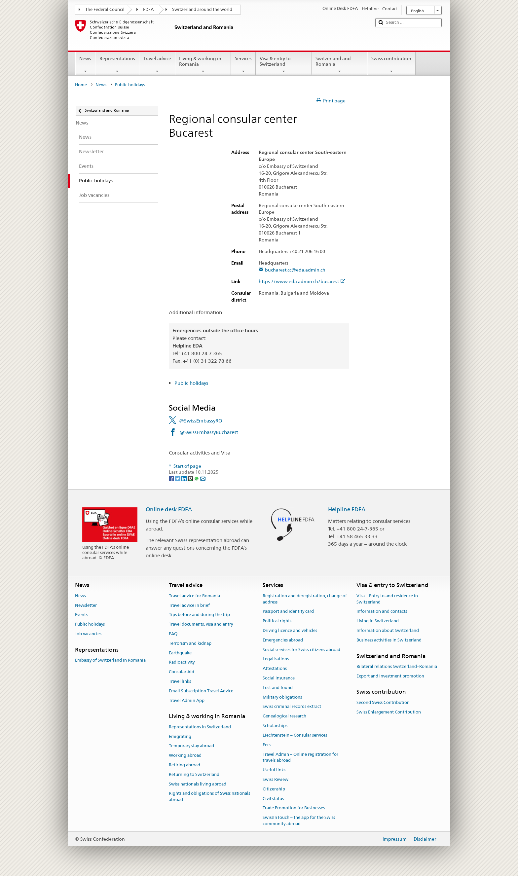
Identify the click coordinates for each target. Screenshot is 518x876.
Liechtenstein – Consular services (295, 735)
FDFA (148, 9)
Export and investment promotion (390, 676)
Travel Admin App (186, 700)
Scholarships (275, 725)
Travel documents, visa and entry (201, 624)
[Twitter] (178, 478)
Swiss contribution (391, 65)
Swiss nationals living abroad (197, 784)
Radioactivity (182, 662)
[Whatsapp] (197, 478)
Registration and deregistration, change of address (305, 598)
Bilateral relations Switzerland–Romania (396, 666)
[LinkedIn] (184, 478)
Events (81, 614)
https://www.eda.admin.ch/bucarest (302, 281)
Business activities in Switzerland (389, 640)
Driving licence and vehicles (290, 630)
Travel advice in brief (189, 605)
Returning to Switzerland (194, 774)
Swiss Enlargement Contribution (388, 712)
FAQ (173, 633)
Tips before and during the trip (199, 614)
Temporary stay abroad (191, 746)
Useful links (274, 769)
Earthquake (180, 652)
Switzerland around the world (202, 9)
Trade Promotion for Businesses (294, 808)
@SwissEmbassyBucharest (208, 432)
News (85, 65)
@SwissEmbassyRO (200, 421)
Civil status (273, 798)
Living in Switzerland (377, 620)
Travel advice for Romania (194, 595)
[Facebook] (172, 478)
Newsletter (86, 605)
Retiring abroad (184, 764)
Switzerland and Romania (339, 65)
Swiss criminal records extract (292, 706)
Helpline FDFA (346, 509)
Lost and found (278, 687)
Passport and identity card (288, 611)
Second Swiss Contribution (383, 702)
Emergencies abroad (283, 640)
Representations (116, 65)
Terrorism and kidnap (190, 643)
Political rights (277, 620)
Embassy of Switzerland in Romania (110, 660)
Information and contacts (381, 611)
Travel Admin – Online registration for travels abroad (300, 757)
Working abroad (185, 755)
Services (243, 65)
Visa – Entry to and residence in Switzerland (387, 598)
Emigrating (180, 736)
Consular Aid (181, 671)
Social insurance (279, 677)
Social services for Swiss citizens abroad (301, 649)
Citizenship (274, 788)
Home (81, 84)
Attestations (275, 668)
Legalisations (276, 659)
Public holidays (191, 383)
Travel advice (157, 65)
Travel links (180, 681)
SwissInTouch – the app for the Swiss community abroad (299, 820)
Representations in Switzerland (200, 726)
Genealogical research (284, 716)
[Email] (202, 478)
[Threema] (191, 478)
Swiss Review (275, 779)
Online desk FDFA (169, 509)
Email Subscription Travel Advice (201, 690)
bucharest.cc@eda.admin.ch (295, 270)
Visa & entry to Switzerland (283, 65)
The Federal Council (105, 9)
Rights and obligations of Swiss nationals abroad (209, 796)
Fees (267, 744)
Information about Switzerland (387, 630)
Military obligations (282, 697)
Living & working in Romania (203, 65)
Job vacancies (88, 633)
